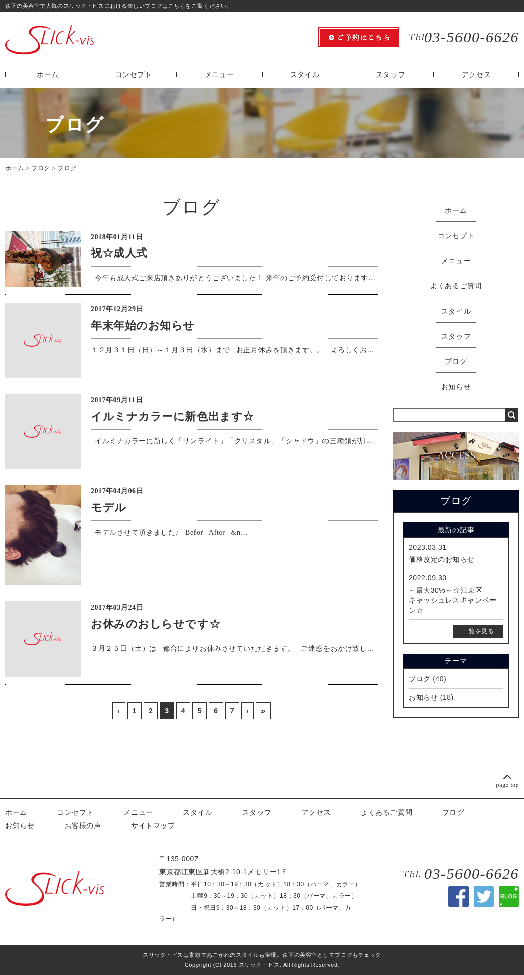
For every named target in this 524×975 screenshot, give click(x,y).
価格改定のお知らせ (442, 559)
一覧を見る (478, 631)
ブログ (40, 168)
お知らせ (456, 387)
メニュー (219, 75)
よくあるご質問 (456, 286)
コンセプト (133, 75)
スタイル (304, 75)
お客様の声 (82, 825)
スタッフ (390, 75)
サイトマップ (153, 825)
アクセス (476, 75)
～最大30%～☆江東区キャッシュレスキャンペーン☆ (453, 600)
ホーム (48, 75)
